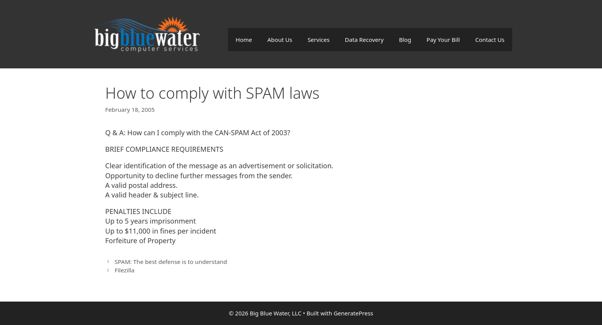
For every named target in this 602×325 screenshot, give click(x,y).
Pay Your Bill (443, 39)
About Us (280, 39)
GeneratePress (353, 313)
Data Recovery (364, 39)
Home (244, 39)
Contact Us (489, 39)
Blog (405, 39)
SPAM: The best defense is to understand (170, 261)
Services (318, 39)
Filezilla (124, 270)
